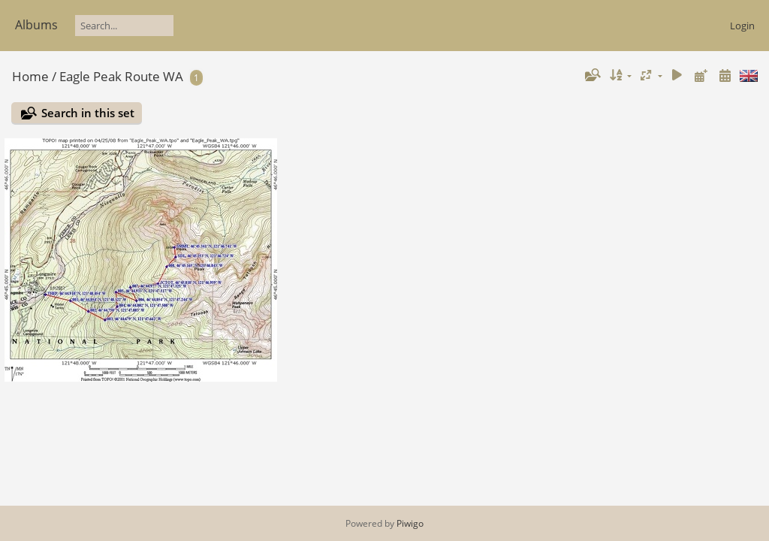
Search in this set (87, 112)
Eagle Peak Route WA (121, 76)
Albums (36, 25)
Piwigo (410, 523)
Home (30, 76)
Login (742, 25)
